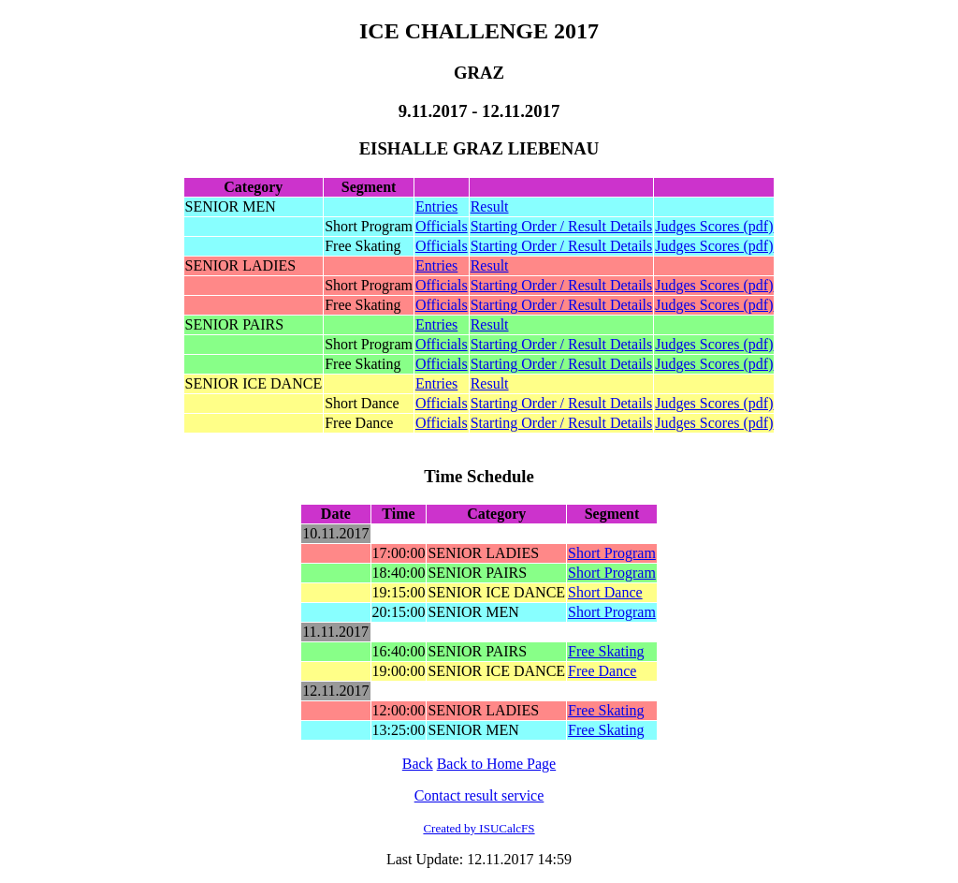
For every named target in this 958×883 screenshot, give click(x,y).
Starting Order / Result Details (562, 226)
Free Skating (606, 651)
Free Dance (602, 671)
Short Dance (605, 592)
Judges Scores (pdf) (714, 226)
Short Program (612, 553)
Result (490, 206)
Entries (436, 206)
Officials (441, 226)
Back (417, 764)
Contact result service (479, 795)
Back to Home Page (497, 764)
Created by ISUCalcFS (478, 828)
